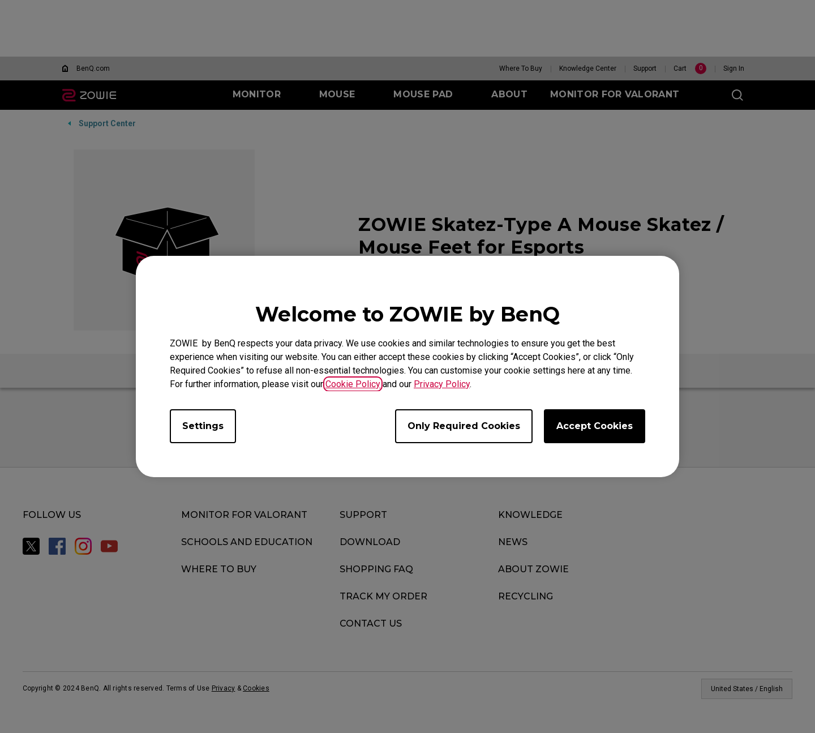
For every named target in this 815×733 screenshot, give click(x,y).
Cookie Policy (352, 384)
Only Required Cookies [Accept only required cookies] (464, 426)
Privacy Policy (442, 384)
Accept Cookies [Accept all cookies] (594, 426)
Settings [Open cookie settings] (203, 426)
